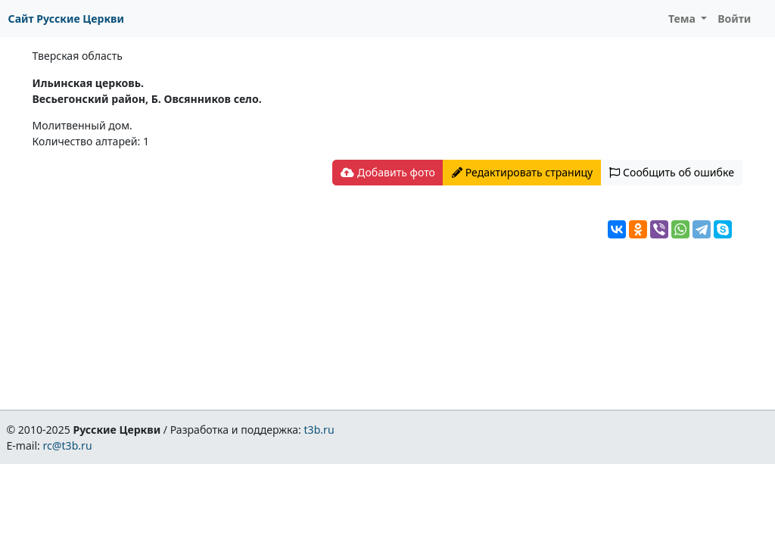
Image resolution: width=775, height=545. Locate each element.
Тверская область (78, 55)
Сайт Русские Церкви (66, 18)
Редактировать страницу (522, 172)
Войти (734, 18)
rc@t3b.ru (67, 445)
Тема (683, 18)
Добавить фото (387, 172)
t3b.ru (319, 429)
